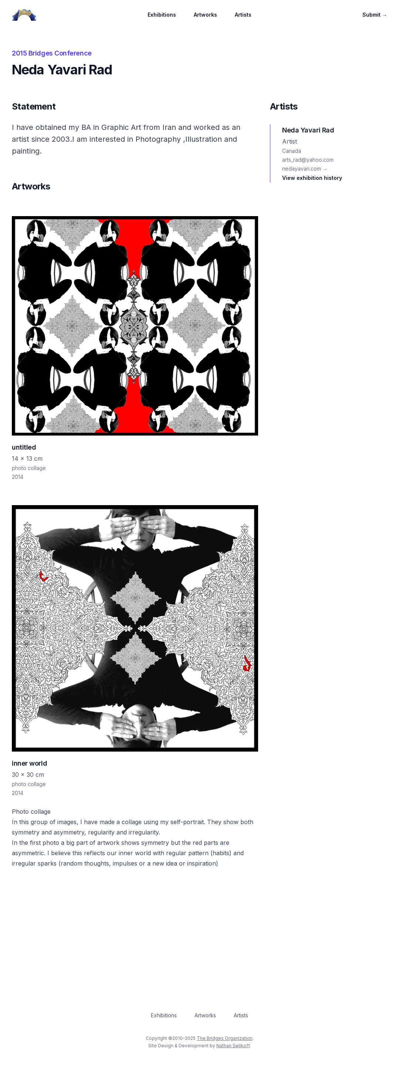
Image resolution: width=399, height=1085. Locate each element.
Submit (374, 14)
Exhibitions (162, 14)
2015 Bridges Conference (52, 53)
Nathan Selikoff (233, 1045)
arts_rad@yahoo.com (308, 160)
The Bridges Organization (225, 1038)
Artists (243, 14)
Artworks (205, 14)
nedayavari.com (305, 168)
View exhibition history (312, 178)
